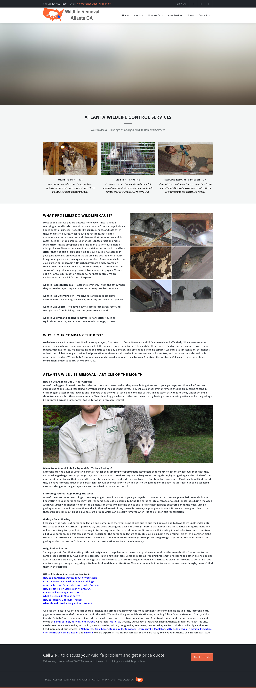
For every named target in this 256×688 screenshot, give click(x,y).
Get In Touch (202, 657)
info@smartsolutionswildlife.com (94, 3)
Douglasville (116, 629)
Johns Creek (88, 621)
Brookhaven (101, 629)
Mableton (159, 629)
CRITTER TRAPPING (128, 179)
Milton (170, 629)
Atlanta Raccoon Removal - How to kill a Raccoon (71, 585)
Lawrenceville (145, 629)
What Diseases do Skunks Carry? (61, 596)
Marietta (115, 621)
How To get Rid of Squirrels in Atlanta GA (66, 588)
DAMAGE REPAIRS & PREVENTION (185, 179)
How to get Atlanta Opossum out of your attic (70, 577)
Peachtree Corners (59, 632)
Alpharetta (87, 629)
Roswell (76, 621)
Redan (74, 632)
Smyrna (88, 632)
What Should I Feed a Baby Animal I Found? (67, 603)
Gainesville (181, 629)
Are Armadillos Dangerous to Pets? (63, 592)
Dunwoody (130, 629)
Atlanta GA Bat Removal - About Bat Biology (68, 581)
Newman (194, 629)
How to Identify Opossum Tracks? (62, 599)
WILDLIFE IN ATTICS (70, 179)
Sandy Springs (62, 621)
